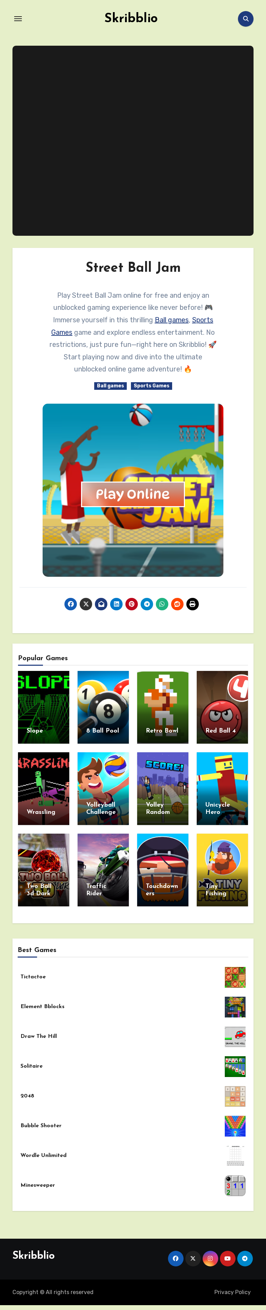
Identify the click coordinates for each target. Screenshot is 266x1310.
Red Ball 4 (220, 731)
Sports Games (151, 386)
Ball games (172, 320)
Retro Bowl (162, 731)
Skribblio (130, 19)
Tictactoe (33, 972)
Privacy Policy (232, 1287)
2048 (27, 1091)
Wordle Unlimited (43, 1150)
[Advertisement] (134, 141)
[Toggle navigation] (18, 19)
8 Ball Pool (102, 731)
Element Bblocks (42, 1001)
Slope (35, 731)
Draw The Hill (38, 1031)
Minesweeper (37, 1180)
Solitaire (31, 1061)
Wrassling (41, 810)
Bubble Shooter (41, 1120)
